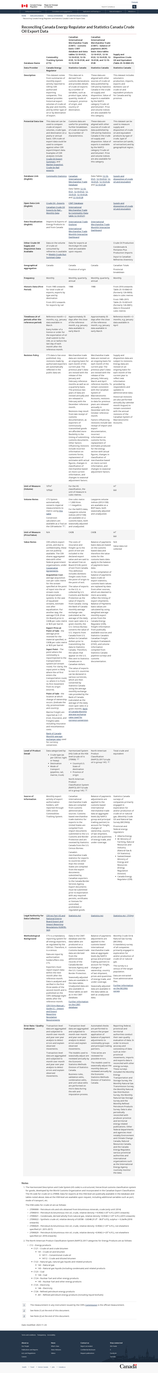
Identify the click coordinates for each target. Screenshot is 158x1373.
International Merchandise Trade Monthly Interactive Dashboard (78, 233)
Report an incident (87, 1346)
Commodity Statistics (56, 176)
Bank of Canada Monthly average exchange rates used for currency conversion (78, 714)
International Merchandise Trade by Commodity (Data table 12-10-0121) (78, 211)
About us (25, 1343)
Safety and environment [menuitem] (33, 11)
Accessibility (51, 1335)
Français (135, 2)
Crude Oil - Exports (55, 203)
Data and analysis (37, 15)
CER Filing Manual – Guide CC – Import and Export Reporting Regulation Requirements (55, 1012)
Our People (25, 1346)
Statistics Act (75, 915)
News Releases (56, 1350)
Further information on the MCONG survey (123, 988)
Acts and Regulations (28, 1353)
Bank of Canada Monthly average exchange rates (54, 736)
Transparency (41, 1335)
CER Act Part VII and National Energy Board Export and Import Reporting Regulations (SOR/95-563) (56, 922)
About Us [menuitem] (131, 11)
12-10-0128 (78, 197)
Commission (91, 1305)
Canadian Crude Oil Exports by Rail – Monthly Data (55, 210)
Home (24, 15)
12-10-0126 (82, 194)
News (53, 1343)
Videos (53, 1353)
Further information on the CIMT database (78, 1004)
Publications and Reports (30, 1350)
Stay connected (116, 1343)
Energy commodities (55, 15)
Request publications (87, 1353)
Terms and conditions (29, 1335)
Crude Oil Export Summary (54, 160)
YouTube (113, 1357)
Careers (24, 1357)
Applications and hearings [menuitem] (91, 11)
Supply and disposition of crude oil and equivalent (123, 179)
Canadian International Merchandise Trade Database (78, 180)
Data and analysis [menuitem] (116, 11)
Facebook (113, 1353)
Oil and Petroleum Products (77, 15)
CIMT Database (76, 203)
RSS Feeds (113, 1346)
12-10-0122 (79, 191)
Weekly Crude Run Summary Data (56, 256)
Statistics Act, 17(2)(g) (123, 915)
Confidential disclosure (88, 1350)
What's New (55, 1346)
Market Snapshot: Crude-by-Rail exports (54, 167)
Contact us (85, 1343)
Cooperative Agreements (52, 569)
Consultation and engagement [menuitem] (62, 11)
